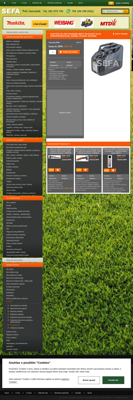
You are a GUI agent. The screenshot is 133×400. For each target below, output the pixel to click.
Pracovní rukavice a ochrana (16, 176)
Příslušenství (14, 325)
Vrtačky (9, 246)
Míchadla (9, 223)
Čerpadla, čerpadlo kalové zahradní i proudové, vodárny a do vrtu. (23, 151)
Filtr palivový (10, 56)
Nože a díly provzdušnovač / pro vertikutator (21, 80)
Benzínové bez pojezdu (18, 308)
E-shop (24, 3)
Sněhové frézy (11, 332)
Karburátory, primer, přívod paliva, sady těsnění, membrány (23, 66)
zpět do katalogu (121, 34)
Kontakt (70, 3)
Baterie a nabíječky (13, 41)
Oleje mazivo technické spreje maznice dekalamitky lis (24, 87)
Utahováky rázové (12, 240)
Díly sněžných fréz (12, 44)
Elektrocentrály (11, 208)
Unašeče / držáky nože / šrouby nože (19, 127)
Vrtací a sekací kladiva (14, 243)
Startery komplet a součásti (16, 117)
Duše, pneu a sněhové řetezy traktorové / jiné (22, 50)
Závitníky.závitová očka (14, 187)
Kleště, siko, (10, 164)
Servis (80, 3)
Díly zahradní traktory (13, 47)
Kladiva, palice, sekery (14, 158)
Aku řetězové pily (12, 272)
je (122, 3)
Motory (8, 77)
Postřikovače (10, 173)
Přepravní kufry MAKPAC (15, 232)
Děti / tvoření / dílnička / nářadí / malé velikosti (22, 155)
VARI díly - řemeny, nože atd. (16, 135)
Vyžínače (9, 346)
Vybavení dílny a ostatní (14, 140)
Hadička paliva (11, 62)
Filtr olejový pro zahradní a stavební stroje (21, 53)
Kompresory (10, 220)
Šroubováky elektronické (15, 238)
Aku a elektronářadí (13, 198)
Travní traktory (11, 338)
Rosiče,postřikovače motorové (17, 298)
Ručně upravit (89, 380)
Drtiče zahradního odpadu (15, 284)
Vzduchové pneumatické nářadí (17, 255)
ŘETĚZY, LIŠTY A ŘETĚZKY (16, 106)
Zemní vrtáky (10, 190)
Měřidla (8, 170)
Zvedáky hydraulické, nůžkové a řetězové (21, 193)
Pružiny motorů (11, 94)
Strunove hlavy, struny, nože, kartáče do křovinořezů (20, 121)
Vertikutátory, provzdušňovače (17, 343)
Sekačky (9, 301)
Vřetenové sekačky (17, 328)
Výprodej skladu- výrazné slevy (17, 32)
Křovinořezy (10, 290)
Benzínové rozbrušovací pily (16, 147)
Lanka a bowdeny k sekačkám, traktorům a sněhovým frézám (21, 73)
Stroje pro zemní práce (14, 260)
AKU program (11, 202)
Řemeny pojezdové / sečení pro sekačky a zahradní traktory (24, 102)
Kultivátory (10, 293)
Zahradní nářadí (12, 349)
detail (51, 170)
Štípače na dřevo (12, 335)
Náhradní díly (37, 3)
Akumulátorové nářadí (14, 275)
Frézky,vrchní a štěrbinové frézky (18, 211)
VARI (8, 340)
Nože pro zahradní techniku (16, 83)
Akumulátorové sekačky (18, 306)
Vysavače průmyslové (14, 249)
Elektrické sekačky (16, 314)
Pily (7, 229)
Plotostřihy (10, 296)
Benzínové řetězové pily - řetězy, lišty (19, 281)
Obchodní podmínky (54, 3)
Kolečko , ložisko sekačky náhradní (18, 69)
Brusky (8, 205)
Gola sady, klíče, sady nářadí (16, 144)
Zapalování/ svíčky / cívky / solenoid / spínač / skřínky (22, 131)
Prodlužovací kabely (13, 179)
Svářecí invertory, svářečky (15, 235)
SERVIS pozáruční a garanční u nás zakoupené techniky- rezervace (23, 110)
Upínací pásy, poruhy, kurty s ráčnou (19, 184)
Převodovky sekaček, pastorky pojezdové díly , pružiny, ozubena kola (22, 97)
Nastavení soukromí (121, 397)
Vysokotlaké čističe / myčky (16, 252)
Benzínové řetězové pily (14, 278)
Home (4, 3)
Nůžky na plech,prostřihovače (16, 226)
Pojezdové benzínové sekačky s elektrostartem (21, 321)
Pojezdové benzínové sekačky (21, 317)
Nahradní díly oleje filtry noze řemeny (19, 37)
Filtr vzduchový (11, 59)
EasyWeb (79, 397)
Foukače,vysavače (12, 287)
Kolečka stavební (12, 167)
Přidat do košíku (70, 52)
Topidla (8, 181)
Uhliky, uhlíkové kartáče (14, 125)
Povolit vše (113, 380)
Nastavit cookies (65, 113)
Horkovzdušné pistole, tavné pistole (18, 217)
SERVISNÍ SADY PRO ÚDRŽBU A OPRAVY (22, 114)
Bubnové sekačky (16, 311)
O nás (14, 3)
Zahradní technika (12, 265)
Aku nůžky (10, 269)
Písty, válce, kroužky (13, 91)
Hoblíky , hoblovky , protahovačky (18, 214)
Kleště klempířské (12, 161)
